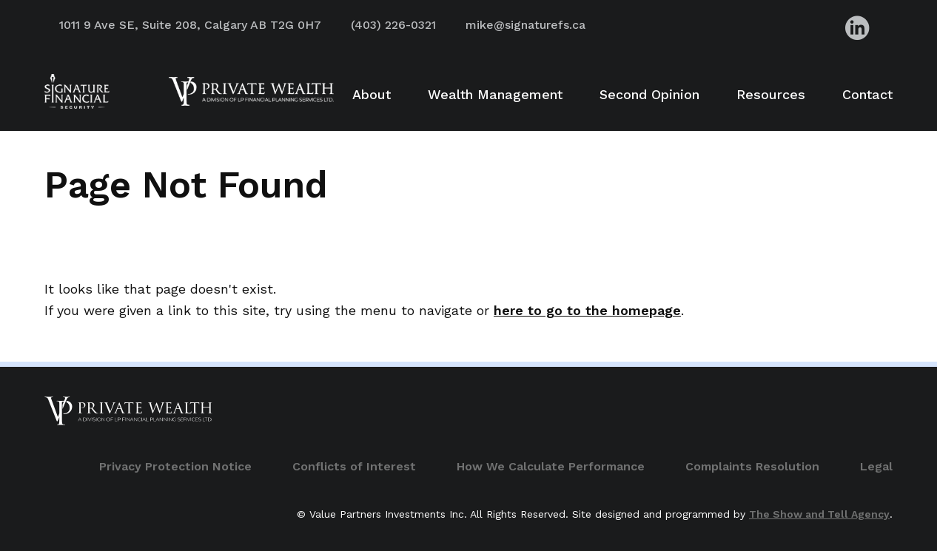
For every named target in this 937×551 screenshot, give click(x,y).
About (371, 94)
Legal (876, 466)
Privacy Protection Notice (175, 466)
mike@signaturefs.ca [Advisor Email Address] (525, 25)
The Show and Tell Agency (819, 514)
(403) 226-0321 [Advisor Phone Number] (393, 25)
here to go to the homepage (587, 310)
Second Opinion (649, 94)
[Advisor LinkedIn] (857, 27)
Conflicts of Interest (354, 466)
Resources (770, 94)
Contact (867, 94)
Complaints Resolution (752, 466)
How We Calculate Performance (551, 466)
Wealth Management (495, 94)
